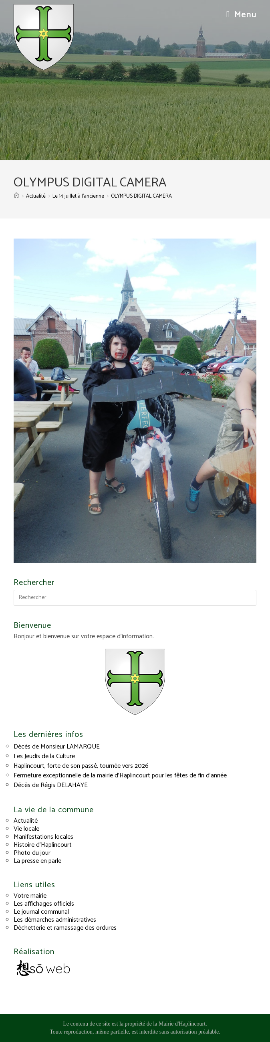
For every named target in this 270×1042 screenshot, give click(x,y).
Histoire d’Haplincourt (43, 845)
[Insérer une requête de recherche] (135, 598)
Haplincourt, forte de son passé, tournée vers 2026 (81, 766)
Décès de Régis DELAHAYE (51, 785)
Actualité (26, 820)
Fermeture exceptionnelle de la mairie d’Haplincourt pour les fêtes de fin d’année (120, 775)
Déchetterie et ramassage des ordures (65, 928)
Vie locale (26, 828)
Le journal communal (41, 911)
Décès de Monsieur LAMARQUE (57, 746)
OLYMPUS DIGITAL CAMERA (141, 196)
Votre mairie (30, 895)
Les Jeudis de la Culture (44, 756)
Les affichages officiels (44, 903)
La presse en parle (37, 861)
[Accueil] (16, 196)
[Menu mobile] (241, 15)
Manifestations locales (43, 837)
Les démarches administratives (55, 920)
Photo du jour (32, 853)
